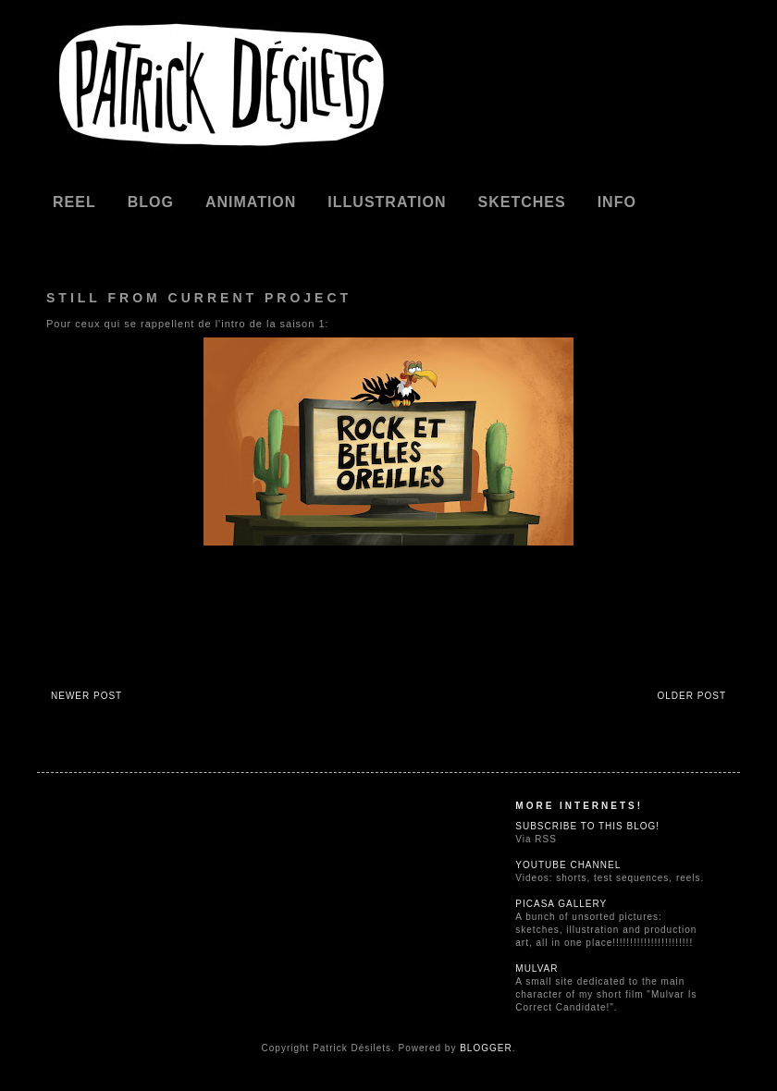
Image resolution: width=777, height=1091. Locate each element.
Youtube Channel (568, 865)
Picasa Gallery (561, 904)
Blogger (486, 1048)
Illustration (386, 202)
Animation (250, 202)
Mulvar (536, 968)
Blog (151, 202)
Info (617, 202)
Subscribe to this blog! (587, 826)
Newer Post (86, 696)
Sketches (522, 202)
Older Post (692, 696)
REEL (74, 202)
